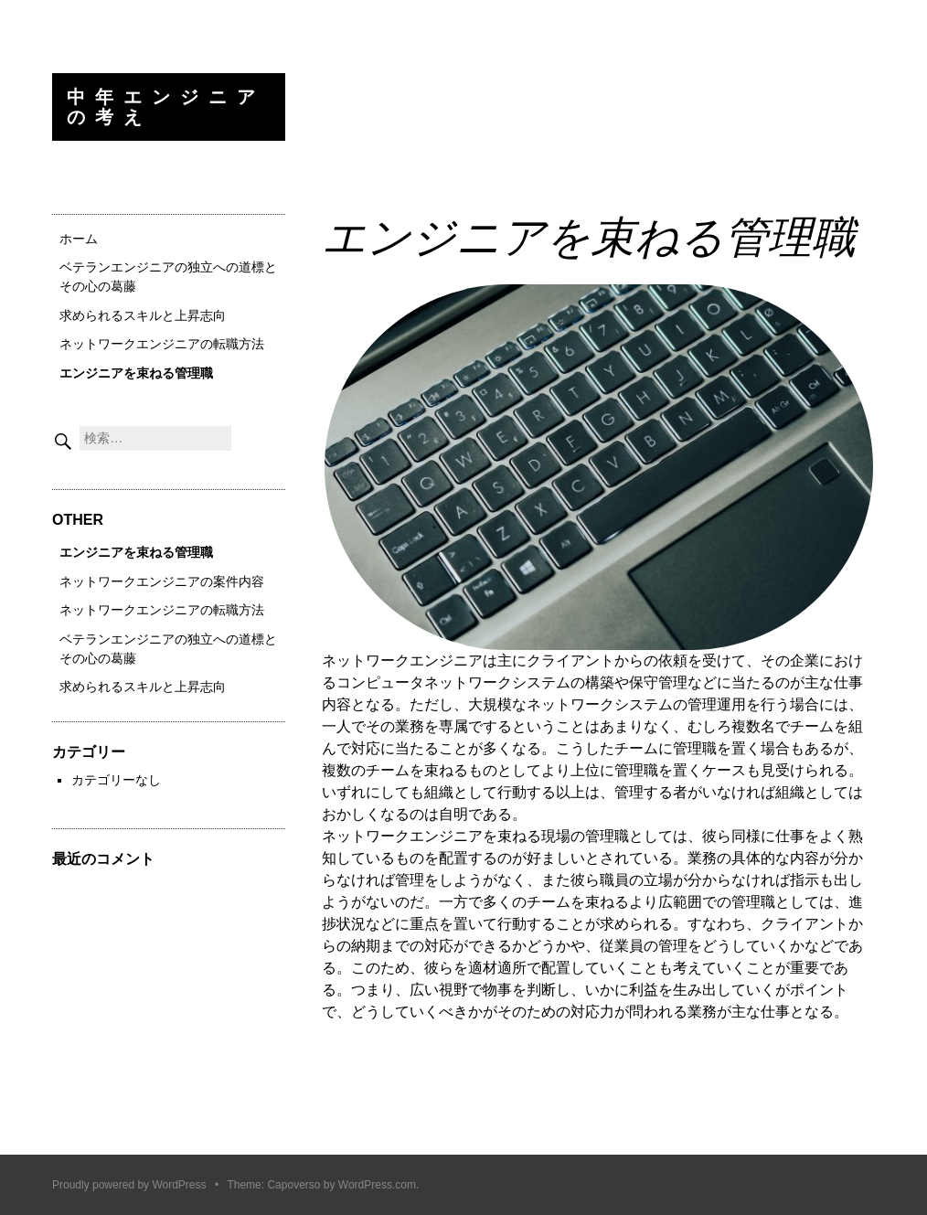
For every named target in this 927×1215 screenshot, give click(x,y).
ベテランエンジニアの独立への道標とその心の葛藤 (168, 276)
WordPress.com (377, 1184)
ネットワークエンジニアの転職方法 (161, 343)
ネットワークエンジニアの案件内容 (161, 581)
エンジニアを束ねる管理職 (136, 373)
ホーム (78, 238)
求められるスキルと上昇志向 (142, 315)
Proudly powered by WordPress (129, 1184)
